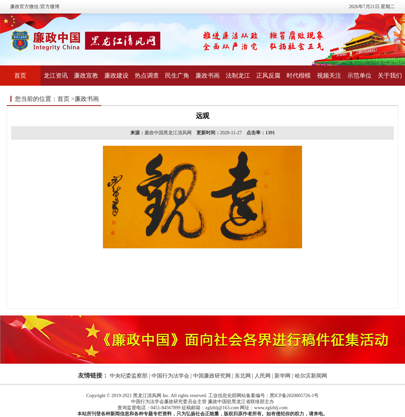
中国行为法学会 (170, 376)
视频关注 (329, 75)
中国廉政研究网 (212, 376)
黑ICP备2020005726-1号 (294, 395)
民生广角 (177, 75)
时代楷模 (299, 75)
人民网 (262, 376)
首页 (20, 75)
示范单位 (359, 75)
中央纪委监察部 (128, 376)
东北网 (243, 376)
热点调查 (147, 75)
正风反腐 (268, 75)
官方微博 (49, 6)
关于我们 (390, 75)
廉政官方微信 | (25, 6)
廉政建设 (116, 75)
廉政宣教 (86, 75)
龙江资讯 (56, 75)
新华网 (282, 376)
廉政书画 (207, 75)
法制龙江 (238, 75)
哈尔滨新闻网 (311, 376)
